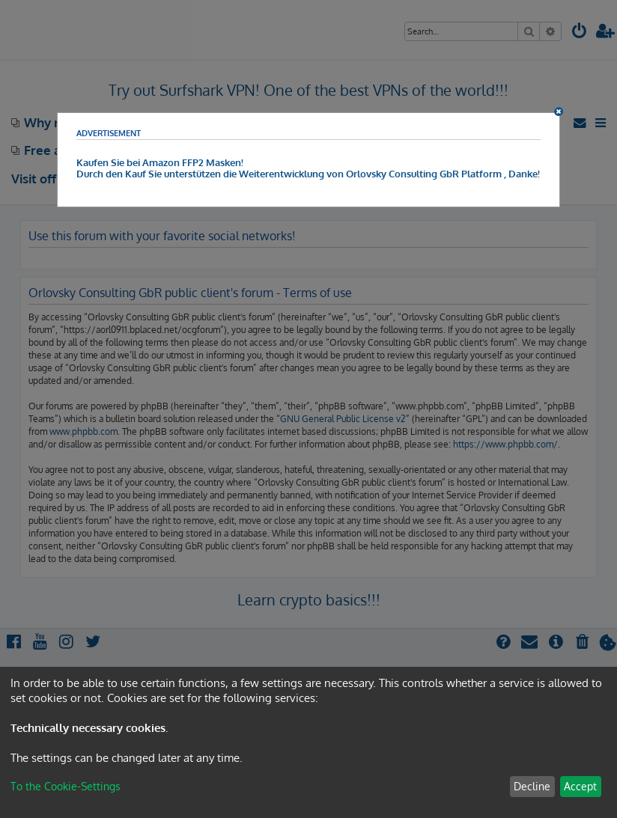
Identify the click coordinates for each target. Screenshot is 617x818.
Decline (532, 786)
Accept (580, 786)
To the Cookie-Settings (65, 786)
